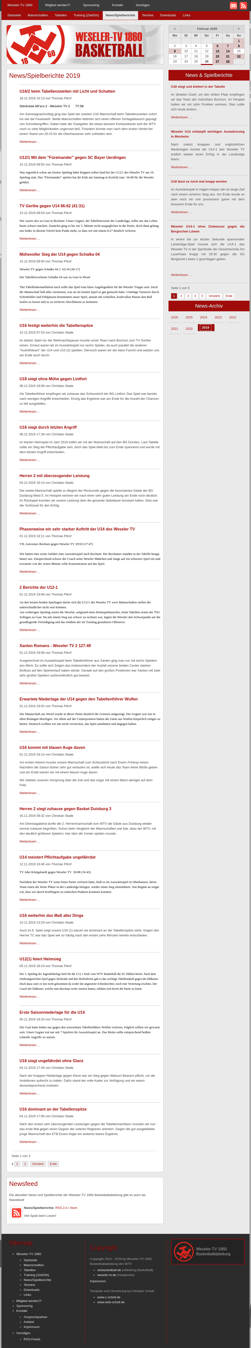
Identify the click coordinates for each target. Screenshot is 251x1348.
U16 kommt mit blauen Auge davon (52, 747)
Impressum (32, 1327)
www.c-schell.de (108, 1297)
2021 (174, 329)
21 (228, 56)
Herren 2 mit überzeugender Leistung (55, 476)
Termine (147, 15)
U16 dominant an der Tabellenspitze (53, 1109)
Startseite (14, 15)
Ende (53, 1164)
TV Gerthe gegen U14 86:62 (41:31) (52, 206)
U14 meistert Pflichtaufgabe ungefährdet (58, 857)
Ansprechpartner (35, 1317)
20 (217, 56)
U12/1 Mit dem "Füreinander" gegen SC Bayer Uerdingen (73, 157)
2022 (232, 317)
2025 (189, 317)
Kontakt (117, 5)
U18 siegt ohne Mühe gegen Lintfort (53, 379)
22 (239, 56)
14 (228, 51)
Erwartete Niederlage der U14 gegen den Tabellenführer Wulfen (79, 699)
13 (217, 51)
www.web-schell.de (111, 1302)
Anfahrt (29, 1322)
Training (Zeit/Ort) (86, 15)
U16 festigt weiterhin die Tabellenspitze (56, 325)
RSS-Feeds (32, 1339)
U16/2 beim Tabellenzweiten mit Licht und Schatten (67, 91)
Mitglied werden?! (57, 5)
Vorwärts (38, 1164)
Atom (73, 1208)
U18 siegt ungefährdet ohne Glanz (52, 1061)
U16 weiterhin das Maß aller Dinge (52, 915)
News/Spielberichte (37, 1280)
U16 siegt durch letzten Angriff (48, 427)
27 (217, 61)
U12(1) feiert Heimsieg (40, 959)
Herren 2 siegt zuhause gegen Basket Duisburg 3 (65, 809)
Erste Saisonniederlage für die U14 (52, 1012)
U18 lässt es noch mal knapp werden (199, 181)
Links (186, 15)
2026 (174, 317)
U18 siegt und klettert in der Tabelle (198, 86)
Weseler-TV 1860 (19, 5)
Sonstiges (143, 5)
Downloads (168, 15)
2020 (189, 329)
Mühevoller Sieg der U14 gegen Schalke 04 (60, 254)
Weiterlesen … (30, 142)
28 (228, 61)
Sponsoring (91, 5)
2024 (203, 317)
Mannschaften (38, 15)
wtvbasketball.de (109, 1270)
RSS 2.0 (61, 1208)
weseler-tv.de (106, 1275)
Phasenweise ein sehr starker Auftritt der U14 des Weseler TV (77, 529)
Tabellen (61, 15)
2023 (218, 317)
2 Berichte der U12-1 (39, 587)
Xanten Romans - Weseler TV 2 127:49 (55, 646)
